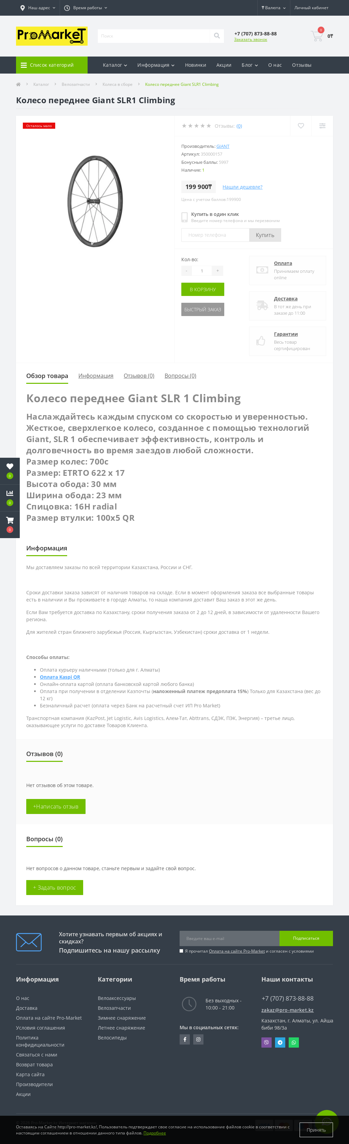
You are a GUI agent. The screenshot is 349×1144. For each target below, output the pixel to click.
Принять (316, 1130)
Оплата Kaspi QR (60, 677)
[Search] (217, 36)
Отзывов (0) (139, 375)
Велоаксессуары (117, 998)
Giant (222, 146)
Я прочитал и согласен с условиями (249, 951)
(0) (239, 126)
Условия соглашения (40, 1027)
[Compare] (322, 126)
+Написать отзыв (56, 806)
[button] (10, 525)
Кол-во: (189, 259)
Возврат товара (34, 1064)
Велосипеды (112, 1037)
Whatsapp (294, 1042)
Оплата (283, 263)
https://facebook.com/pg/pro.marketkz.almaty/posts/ (184, 1039)
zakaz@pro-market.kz (287, 1010)
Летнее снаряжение (121, 1027)
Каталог (41, 84)
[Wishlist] (301, 126)
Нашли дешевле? (242, 187)
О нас (275, 65)
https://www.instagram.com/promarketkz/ (198, 1039)
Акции (224, 65)
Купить (265, 235)
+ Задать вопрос (54, 887)
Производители (34, 1084)
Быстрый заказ (202, 309)
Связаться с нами (36, 1054)
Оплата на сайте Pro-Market (237, 951)
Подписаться (306, 938)
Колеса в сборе (118, 84)
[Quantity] (202, 271)
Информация (95, 375)
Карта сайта (30, 1074)
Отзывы (302, 65)
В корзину (203, 289)
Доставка (286, 298)
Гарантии (286, 334)
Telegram (280, 1042)
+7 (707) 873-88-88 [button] (288, 998)
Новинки (195, 65)
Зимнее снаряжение (122, 1018)
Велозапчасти (76, 84)
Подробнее (154, 1133)
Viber (266, 1042)
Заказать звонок (250, 39)
